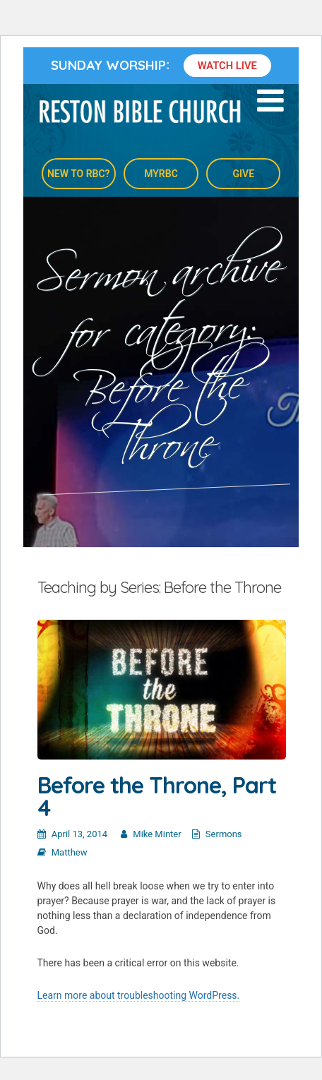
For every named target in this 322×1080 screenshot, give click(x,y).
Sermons (223, 834)
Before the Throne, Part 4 (156, 796)
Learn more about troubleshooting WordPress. (138, 995)
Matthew (70, 852)
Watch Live (227, 65)
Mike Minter (157, 834)
